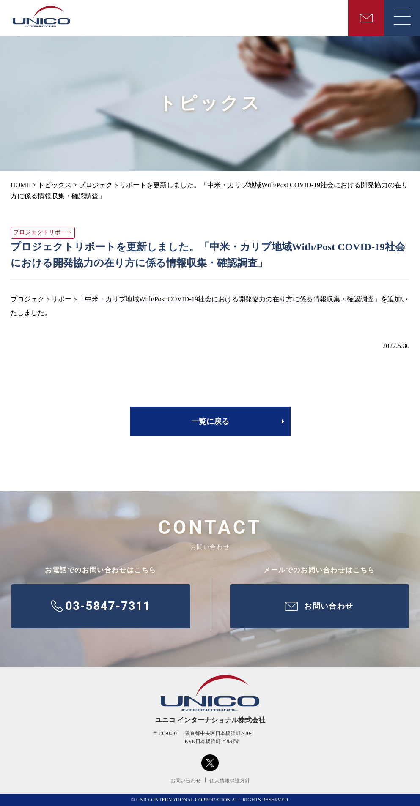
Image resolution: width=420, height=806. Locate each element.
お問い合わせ (185, 781)
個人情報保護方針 (229, 781)
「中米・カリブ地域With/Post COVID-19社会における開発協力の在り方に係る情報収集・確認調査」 (229, 299)
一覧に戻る (210, 421)
